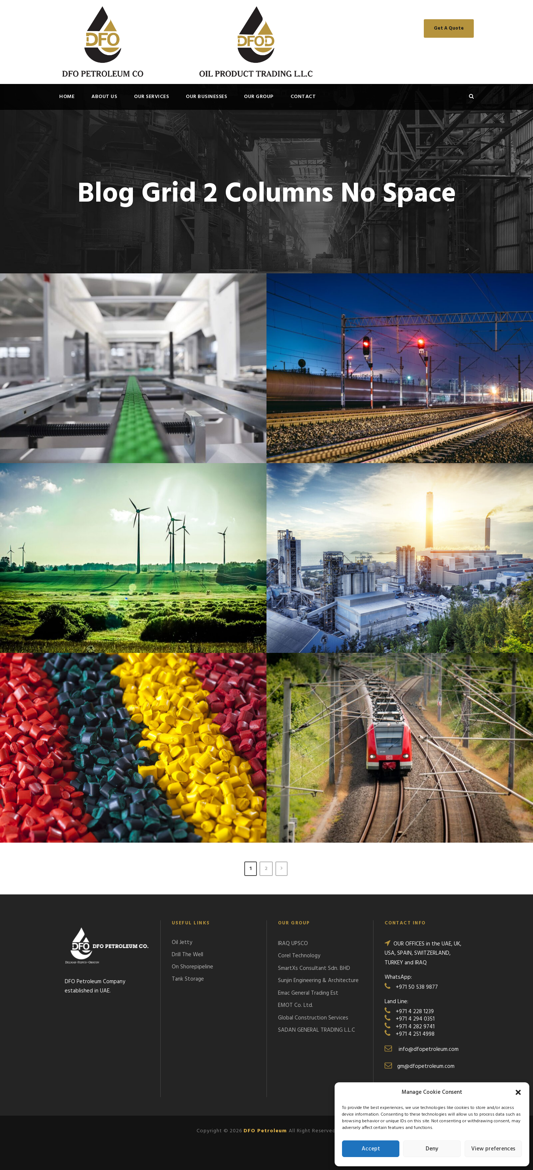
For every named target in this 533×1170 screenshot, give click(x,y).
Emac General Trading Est (308, 993)
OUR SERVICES (151, 96)
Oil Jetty (182, 942)
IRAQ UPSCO (293, 943)
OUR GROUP (259, 96)
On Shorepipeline (192, 966)
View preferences (493, 1148)
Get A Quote (449, 28)
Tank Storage (188, 979)
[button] (518, 1092)
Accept (371, 1148)
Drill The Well (187, 954)
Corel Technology (299, 955)
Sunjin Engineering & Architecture (318, 980)
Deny (432, 1148)
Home (66, 96)
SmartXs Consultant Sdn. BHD (314, 968)
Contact (303, 96)
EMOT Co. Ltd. (295, 1005)
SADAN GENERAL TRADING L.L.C (316, 1030)
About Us (104, 96)
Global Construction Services (313, 1018)
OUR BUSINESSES (206, 96)
